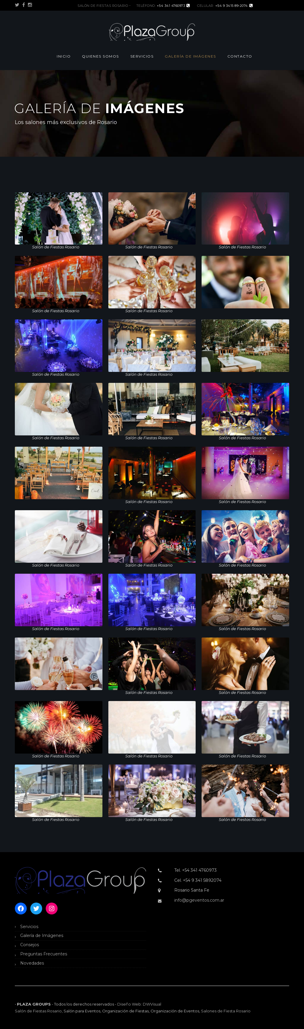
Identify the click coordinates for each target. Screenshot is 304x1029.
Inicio (64, 56)
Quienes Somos (100, 56)
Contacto (239, 56)
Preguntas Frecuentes (43, 954)
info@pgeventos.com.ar (199, 900)
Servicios (142, 56)
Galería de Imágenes (190, 56)
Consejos (29, 944)
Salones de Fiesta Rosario (226, 1011)
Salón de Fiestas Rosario (38, 1011)
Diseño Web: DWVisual (139, 1004)
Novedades (32, 963)
